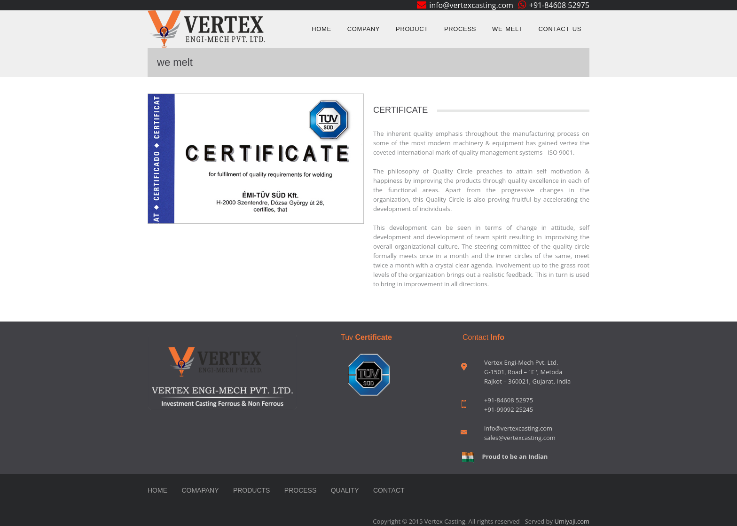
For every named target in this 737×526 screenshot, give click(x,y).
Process (460, 28)
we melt (507, 28)
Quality (345, 490)
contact (389, 490)
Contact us (560, 28)
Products (251, 490)
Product (412, 28)
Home (321, 28)
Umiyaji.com (571, 521)
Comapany (200, 490)
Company (363, 28)
